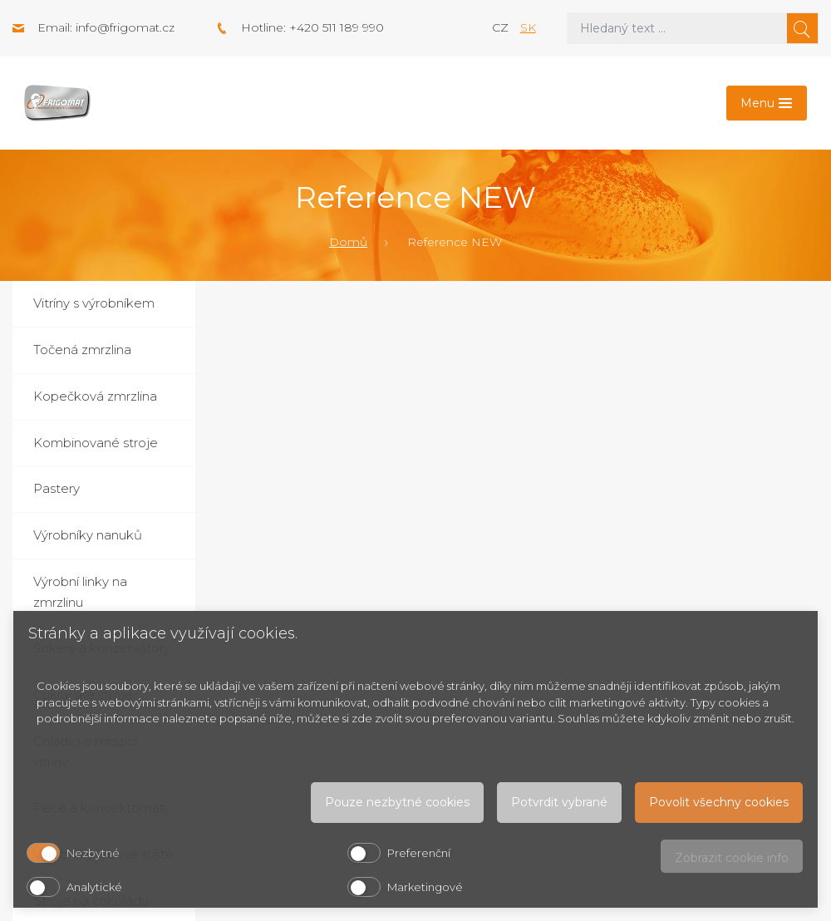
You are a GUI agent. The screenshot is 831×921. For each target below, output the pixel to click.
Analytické (94, 887)
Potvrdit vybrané (559, 802)
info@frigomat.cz (125, 27)
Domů (348, 241)
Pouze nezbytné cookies (397, 802)
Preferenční (418, 852)
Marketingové (425, 887)
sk (528, 27)
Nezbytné (93, 852)
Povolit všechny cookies (719, 802)
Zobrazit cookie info (732, 857)
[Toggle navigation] (766, 103)
